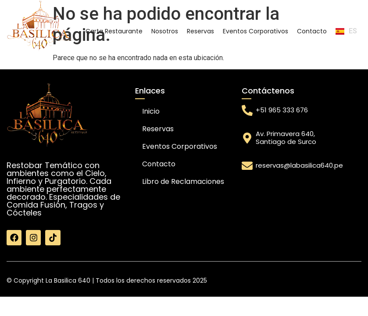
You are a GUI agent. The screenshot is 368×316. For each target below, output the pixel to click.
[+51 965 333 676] (247, 110)
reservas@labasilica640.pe (299, 165)
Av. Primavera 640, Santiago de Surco (286, 137)
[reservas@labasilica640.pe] (247, 165)
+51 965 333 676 (282, 110)
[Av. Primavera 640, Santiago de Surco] (247, 138)
